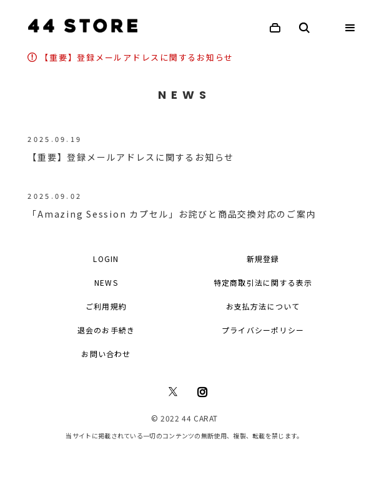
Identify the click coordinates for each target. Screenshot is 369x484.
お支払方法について (263, 306)
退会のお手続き (106, 330)
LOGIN (106, 258)
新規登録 (263, 258)
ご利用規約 (106, 306)
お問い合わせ (105, 353)
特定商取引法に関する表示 (263, 282)
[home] (79, 26)
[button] (350, 28)
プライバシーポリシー (263, 330)
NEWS (106, 282)
